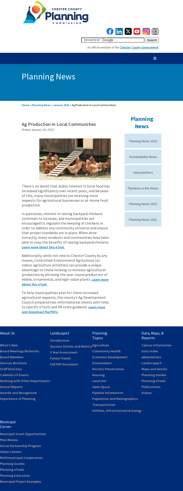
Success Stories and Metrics (71, 346)
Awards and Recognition (18, 393)
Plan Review (9, 440)
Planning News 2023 (143, 141)
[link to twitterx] (128, 34)
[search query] (112, 40)
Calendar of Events (14, 375)
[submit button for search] (152, 40)
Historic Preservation (108, 369)
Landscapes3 (151, 363)
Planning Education (15, 475)
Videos (147, 393)
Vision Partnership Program (20, 446)
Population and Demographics (115, 399)
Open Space (101, 387)
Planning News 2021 (143, 219)
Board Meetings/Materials (19, 351)
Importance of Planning (18, 399)
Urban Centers (10, 452)
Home (26, 105)
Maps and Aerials (154, 369)
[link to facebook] (110, 34)
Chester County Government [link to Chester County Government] (139, 47)
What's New (9, 345)
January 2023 (61, 105)
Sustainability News (143, 157)
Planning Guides (154, 375)
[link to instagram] (146, 34)
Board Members (12, 357)
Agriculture (100, 345)
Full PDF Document (64, 364)
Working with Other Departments (25, 381)
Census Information (157, 345)
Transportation (103, 405)
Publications (151, 387)
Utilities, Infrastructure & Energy (117, 410)
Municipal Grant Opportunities (23, 434)
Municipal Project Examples (20, 481)
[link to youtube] (137, 34)
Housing (98, 375)
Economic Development (109, 357)
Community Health (106, 351)
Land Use (99, 381)
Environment (102, 363)
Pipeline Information (107, 393)
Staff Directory (11, 369)
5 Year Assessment (63, 352)
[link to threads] (155, 34)
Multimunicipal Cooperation (21, 458)
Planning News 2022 (143, 204)
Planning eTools (154, 381)
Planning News (41, 105)
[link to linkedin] (119, 34)
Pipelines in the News (143, 188)
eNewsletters (143, 172)
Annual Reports (11, 387)
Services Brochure (13, 363)
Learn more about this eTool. (43, 247)
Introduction (59, 340)
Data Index (150, 351)
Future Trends (60, 358)
